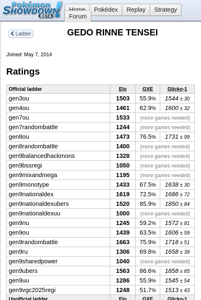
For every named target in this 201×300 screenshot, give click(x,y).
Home (75, 9)
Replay (136, 9)
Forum (78, 16)
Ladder (20, 34)
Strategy (165, 9)
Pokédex (106, 9)
